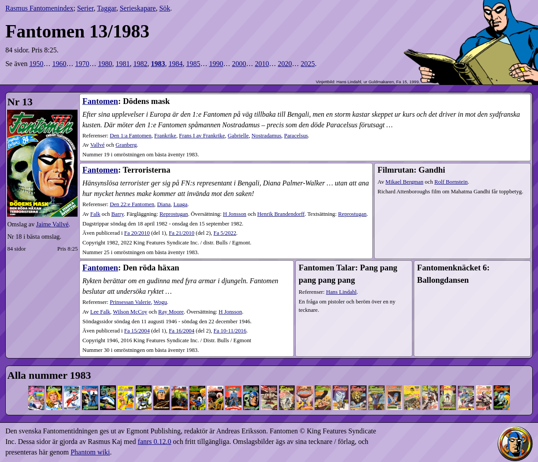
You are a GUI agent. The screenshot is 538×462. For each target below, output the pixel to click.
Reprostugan (174, 214)
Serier (85, 8)
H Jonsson (234, 214)
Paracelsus (296, 136)
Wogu (160, 302)
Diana (164, 204)
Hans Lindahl (341, 292)
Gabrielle (238, 136)
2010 (262, 63)
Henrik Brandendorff (280, 214)
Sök (164, 8)
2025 (308, 63)
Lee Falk (100, 312)
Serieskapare (138, 8)
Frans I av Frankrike (202, 136)
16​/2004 (181, 331)
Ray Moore (171, 312)
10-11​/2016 (230, 331)
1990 (216, 63)
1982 (140, 63)
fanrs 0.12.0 (154, 441)
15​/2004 (137, 331)
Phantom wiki (90, 452)
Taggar (106, 8)
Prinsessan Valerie (130, 302)
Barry (117, 214)
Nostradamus (267, 136)
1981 (122, 63)
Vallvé (97, 145)
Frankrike (165, 136)
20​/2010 (137, 233)
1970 (82, 63)
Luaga (180, 204)
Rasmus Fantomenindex (39, 8)
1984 (175, 63)
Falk (95, 214)
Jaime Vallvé (52, 224)
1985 (193, 63)
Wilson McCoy (130, 312)
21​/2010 (181, 233)
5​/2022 (225, 233)
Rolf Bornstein (451, 182)
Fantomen (100, 101)
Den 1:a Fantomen (131, 136)
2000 (239, 63)
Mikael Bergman (404, 182)
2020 (285, 63)
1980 (105, 63)
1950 (36, 63)
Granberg (126, 145)
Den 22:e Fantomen (132, 204)
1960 (59, 63)
